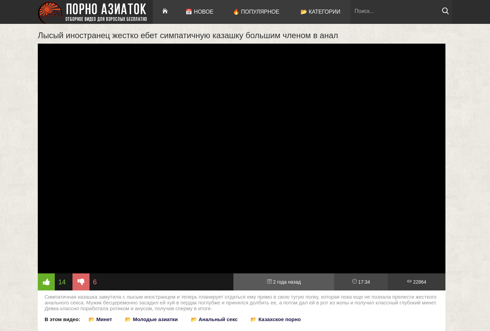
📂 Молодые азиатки (151, 319)
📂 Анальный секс (214, 319)
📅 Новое (199, 12)
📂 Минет (100, 319)
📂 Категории (320, 12)
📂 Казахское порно (275, 319)
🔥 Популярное (256, 12)
